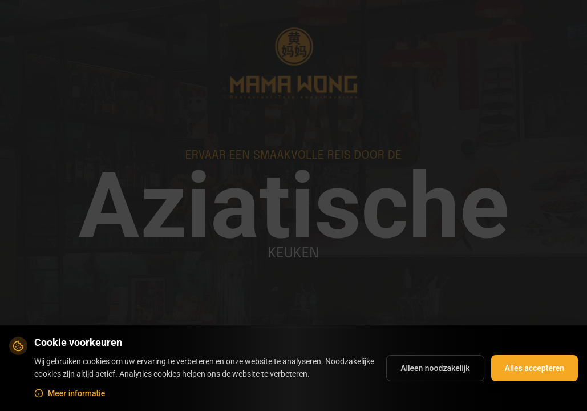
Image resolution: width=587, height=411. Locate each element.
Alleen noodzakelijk (434, 368)
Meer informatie (69, 393)
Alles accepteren (534, 368)
